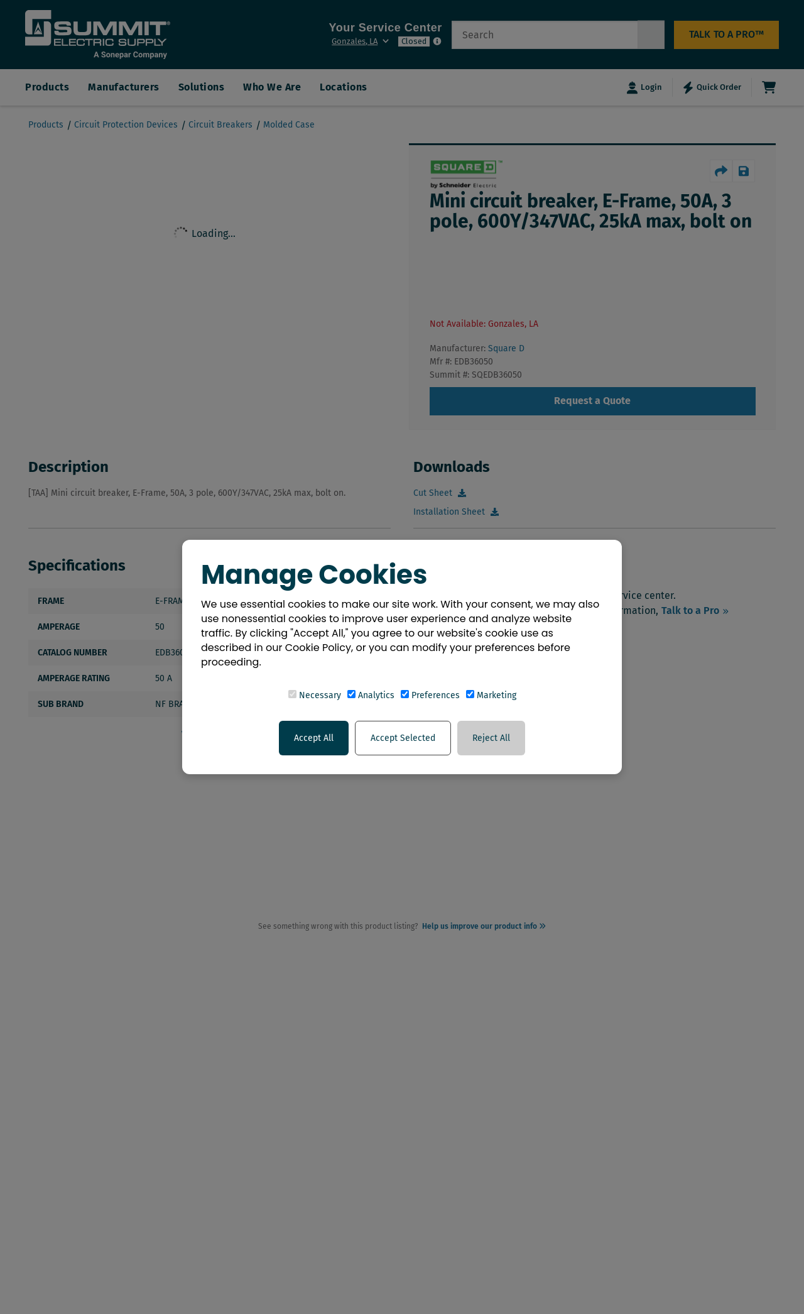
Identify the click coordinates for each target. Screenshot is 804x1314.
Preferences (430, 695)
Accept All (314, 738)
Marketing (491, 695)
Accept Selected (403, 738)
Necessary (314, 695)
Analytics (370, 695)
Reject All (491, 738)
